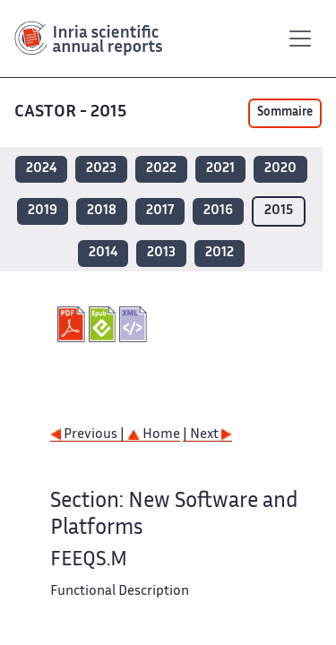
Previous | (88, 435)
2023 (101, 169)
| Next (207, 435)
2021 (220, 169)
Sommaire (285, 113)
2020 (280, 169)
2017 (160, 211)
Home (153, 435)
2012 (219, 253)
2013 (161, 253)
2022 (161, 169)
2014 (103, 253)
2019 (42, 211)
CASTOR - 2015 (72, 112)
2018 (101, 211)
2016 (218, 211)
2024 (41, 169)
